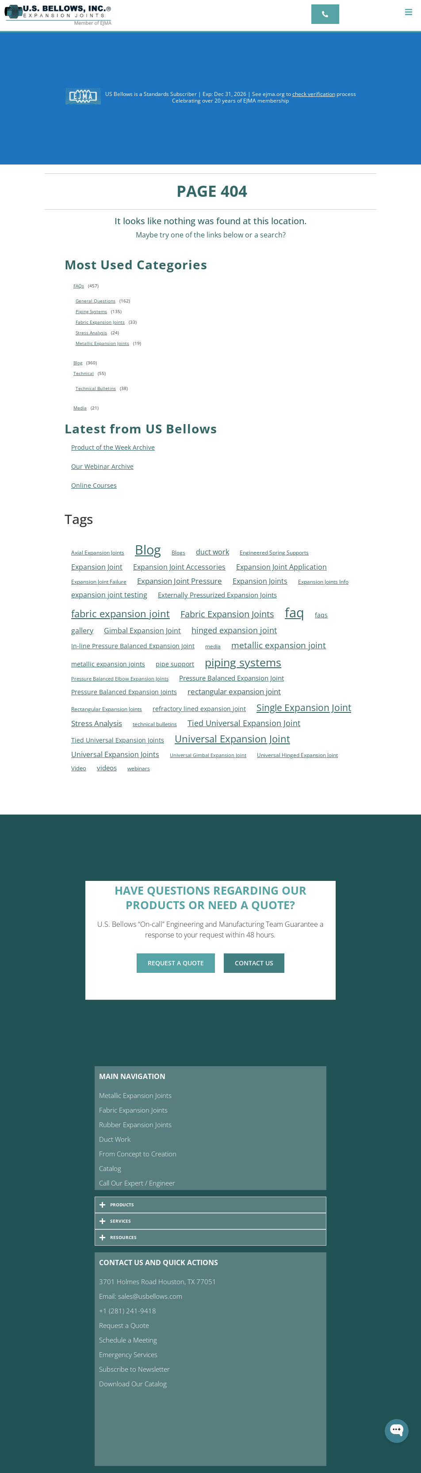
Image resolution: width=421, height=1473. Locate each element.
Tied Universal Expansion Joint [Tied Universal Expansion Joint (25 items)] (244, 722)
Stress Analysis (91, 332)
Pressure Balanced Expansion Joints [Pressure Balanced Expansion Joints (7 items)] (124, 692)
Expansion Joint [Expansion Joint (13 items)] (96, 567)
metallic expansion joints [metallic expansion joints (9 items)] (108, 664)
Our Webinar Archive (102, 466)
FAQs (78, 286)
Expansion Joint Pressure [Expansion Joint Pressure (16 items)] (179, 581)
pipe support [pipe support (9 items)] (175, 664)
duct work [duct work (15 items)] (212, 552)
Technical (83, 373)
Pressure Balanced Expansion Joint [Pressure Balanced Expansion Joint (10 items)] (231, 677)
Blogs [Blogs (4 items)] (178, 552)
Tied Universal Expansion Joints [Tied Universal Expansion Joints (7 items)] (117, 740)
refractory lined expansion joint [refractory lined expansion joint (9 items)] (199, 708)
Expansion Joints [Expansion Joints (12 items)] (260, 581)
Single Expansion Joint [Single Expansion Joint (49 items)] (303, 707)
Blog (77, 363)
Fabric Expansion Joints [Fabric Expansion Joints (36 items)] (227, 614)
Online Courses (94, 485)
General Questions (95, 301)
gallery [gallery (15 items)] (82, 630)
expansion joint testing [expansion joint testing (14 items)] (109, 595)
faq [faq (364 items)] (294, 612)
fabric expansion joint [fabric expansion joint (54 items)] (120, 613)
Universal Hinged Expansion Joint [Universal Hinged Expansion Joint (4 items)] (297, 755)
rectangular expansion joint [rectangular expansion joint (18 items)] (234, 691)
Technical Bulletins (96, 388)
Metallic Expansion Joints (102, 343)
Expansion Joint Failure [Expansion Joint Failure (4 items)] (98, 581)
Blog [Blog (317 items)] (148, 549)
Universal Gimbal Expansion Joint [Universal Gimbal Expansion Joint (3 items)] (208, 755)
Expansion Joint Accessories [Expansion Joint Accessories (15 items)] (179, 567)
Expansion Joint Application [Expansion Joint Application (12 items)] (281, 567)
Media (80, 408)
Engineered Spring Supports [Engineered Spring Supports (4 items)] (274, 552)
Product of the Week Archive (113, 447)
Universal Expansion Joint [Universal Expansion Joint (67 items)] (232, 739)
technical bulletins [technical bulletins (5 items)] (155, 724)
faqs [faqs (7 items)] (321, 615)
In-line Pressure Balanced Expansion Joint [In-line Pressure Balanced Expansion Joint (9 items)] (133, 646)
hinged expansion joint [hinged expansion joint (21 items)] (234, 630)
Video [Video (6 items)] (78, 768)
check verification (313, 94)
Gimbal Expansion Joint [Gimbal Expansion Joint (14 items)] (142, 630)
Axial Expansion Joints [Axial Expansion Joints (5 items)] (97, 552)
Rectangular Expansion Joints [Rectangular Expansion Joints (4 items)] (106, 709)
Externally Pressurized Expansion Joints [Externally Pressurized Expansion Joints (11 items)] (217, 594)
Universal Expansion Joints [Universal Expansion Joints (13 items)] (115, 754)
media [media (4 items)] (213, 646)
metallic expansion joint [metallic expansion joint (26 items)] (278, 644)
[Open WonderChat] (397, 1431)
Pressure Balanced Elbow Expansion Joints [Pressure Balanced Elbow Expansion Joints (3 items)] (119, 679)
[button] (409, 12)
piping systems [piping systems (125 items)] (243, 662)
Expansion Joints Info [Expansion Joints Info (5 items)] (323, 581)
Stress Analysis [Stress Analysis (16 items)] (96, 723)
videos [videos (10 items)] (107, 767)
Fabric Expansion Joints (100, 322)
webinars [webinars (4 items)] (138, 768)
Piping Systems (91, 311)
